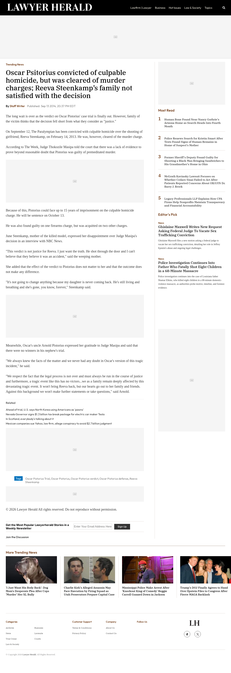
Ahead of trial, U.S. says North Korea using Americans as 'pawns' (45, 409)
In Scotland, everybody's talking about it (30, 419)
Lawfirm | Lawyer (141, 7)
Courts (37, 638)
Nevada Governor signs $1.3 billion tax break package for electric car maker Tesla (55, 414)
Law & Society (192, 7)
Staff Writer (17, 106)
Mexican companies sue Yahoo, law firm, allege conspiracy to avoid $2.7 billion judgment (59, 423)
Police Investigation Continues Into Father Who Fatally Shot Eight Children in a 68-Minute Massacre (190, 266)
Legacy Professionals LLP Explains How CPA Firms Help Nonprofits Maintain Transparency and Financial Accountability (194, 202)
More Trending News (21, 552)
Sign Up (122, 526)
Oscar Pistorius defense (113, 478)
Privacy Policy (79, 633)
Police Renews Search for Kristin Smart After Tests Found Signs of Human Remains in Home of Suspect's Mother (193, 142)
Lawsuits (38, 633)
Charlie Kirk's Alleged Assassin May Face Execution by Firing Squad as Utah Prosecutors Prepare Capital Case (89, 591)
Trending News (15, 64)
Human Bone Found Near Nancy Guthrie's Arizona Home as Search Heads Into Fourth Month (192, 123)
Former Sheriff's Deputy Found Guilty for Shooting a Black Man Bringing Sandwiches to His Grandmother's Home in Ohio (194, 161)
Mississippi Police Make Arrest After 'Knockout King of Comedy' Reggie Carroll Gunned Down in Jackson (145, 591)
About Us (110, 628)
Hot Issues (175, 7)
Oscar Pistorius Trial (37, 478)
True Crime (11, 638)
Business (160, 7)
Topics (208, 7)
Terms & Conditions (82, 628)
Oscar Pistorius (60, 478)
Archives (10, 628)
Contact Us (111, 633)
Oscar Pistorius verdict (84, 478)
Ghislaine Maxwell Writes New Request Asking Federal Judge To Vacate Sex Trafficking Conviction (190, 230)
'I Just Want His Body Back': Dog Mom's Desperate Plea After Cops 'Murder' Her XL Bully (27, 591)
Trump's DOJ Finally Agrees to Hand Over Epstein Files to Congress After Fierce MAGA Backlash (204, 591)
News (161, 222)
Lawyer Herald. (29, 654)
